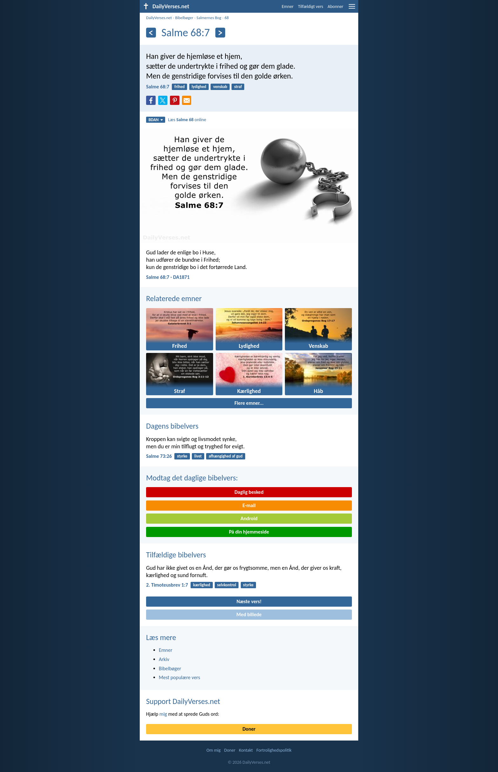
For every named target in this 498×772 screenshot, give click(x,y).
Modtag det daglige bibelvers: (192, 477)
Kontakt (246, 750)
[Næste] (220, 33)
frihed (179, 86)
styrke (182, 456)
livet (198, 456)
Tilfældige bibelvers (176, 554)
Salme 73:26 (159, 456)
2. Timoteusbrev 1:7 (167, 585)
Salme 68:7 (157, 87)
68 (227, 17)
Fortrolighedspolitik (274, 750)
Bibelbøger (184, 17)
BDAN (156, 119)
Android (248, 518)
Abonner (335, 6)
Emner (287, 6)
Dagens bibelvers (172, 426)
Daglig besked (249, 492)
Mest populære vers (179, 677)
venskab (220, 86)
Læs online (187, 119)
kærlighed (201, 584)
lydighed (199, 86)
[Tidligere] (151, 33)
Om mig (213, 750)
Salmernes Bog (209, 17)
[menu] (352, 8)
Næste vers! (249, 601)
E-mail (248, 505)
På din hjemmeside (249, 532)
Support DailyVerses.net (183, 701)
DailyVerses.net (159, 17)
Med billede (248, 614)
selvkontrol (226, 584)
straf (238, 86)
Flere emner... (248, 403)
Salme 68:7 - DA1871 (168, 277)
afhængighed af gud (226, 456)
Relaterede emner (174, 298)
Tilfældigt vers (310, 6)
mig (163, 714)
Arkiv (164, 659)
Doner (248, 729)
